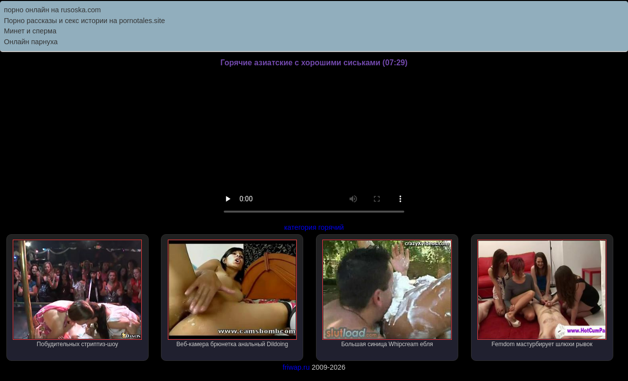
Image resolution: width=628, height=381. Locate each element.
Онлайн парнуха (31, 42)
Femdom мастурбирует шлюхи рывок (541, 294)
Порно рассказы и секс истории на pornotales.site (84, 21)
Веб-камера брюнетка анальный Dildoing (232, 294)
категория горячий (314, 227)
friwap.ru (296, 367)
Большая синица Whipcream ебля (386, 294)
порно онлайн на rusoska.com (52, 10)
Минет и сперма (30, 31)
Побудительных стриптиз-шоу (77, 294)
